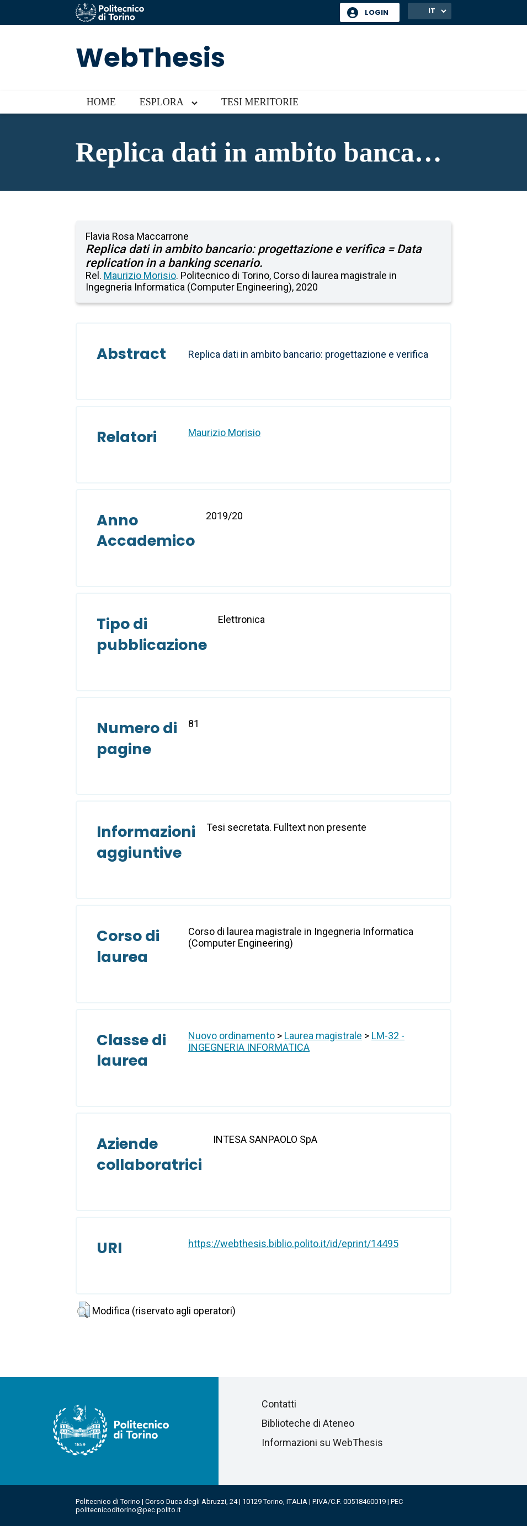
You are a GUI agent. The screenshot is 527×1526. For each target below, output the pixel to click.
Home (101, 102)
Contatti (279, 1404)
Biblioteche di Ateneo (308, 1423)
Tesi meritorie (260, 102)
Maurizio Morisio (140, 275)
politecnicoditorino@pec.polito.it (128, 1510)
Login (376, 12)
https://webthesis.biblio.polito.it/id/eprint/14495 (293, 1243)
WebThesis (150, 57)
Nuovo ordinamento (231, 1035)
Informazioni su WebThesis (322, 1442)
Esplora (162, 102)
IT (431, 10)
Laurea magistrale (323, 1035)
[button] (83, 1310)
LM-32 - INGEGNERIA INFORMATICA (296, 1041)
